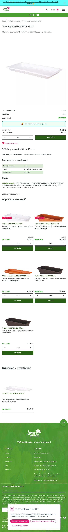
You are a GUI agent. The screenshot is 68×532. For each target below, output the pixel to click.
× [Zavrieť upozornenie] (64, 3)
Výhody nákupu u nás (41, 453)
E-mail (4, 491)
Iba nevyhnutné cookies (20, 525)
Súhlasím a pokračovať (19, 521)
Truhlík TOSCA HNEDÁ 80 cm (13, 328)
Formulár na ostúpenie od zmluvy (45, 480)
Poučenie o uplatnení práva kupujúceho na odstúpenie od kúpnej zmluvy (48, 475)
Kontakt (7, 470)
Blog (6, 466)
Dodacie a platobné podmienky (45, 466)
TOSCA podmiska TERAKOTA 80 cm (15, 276)
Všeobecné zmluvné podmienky (45, 461)
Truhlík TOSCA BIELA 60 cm (12, 224)
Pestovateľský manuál (41, 470)
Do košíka (51, 137)
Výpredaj (8, 461)
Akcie (7, 453)
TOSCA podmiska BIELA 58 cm (13, 393)
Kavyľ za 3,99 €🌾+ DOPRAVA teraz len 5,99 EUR (18, 2)
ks (18, 137)
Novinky (7, 457)
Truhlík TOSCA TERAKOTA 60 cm (47, 224)
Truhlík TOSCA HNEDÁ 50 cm (45, 276)
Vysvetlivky (37, 457)
